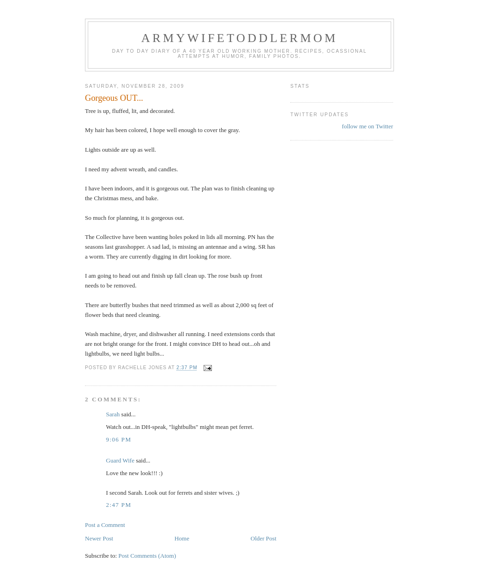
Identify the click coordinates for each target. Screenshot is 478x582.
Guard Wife (120, 460)
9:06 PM (118, 439)
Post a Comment (105, 524)
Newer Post (99, 538)
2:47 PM (118, 504)
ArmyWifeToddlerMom (239, 38)
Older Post (263, 538)
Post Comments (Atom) (147, 555)
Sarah (113, 414)
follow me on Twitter (367, 126)
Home (182, 538)
